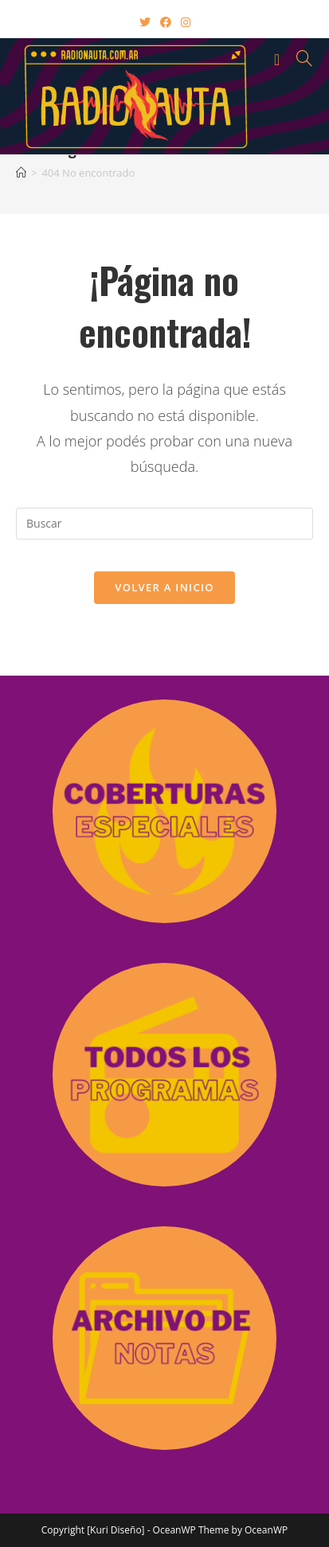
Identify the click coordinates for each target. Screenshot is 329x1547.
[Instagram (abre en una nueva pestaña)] (185, 22)
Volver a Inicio (164, 587)
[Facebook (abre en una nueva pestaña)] (165, 22)
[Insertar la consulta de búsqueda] (164, 524)
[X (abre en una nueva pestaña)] (145, 22)
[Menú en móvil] (279, 58)
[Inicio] (21, 173)
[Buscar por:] (298, 58)
